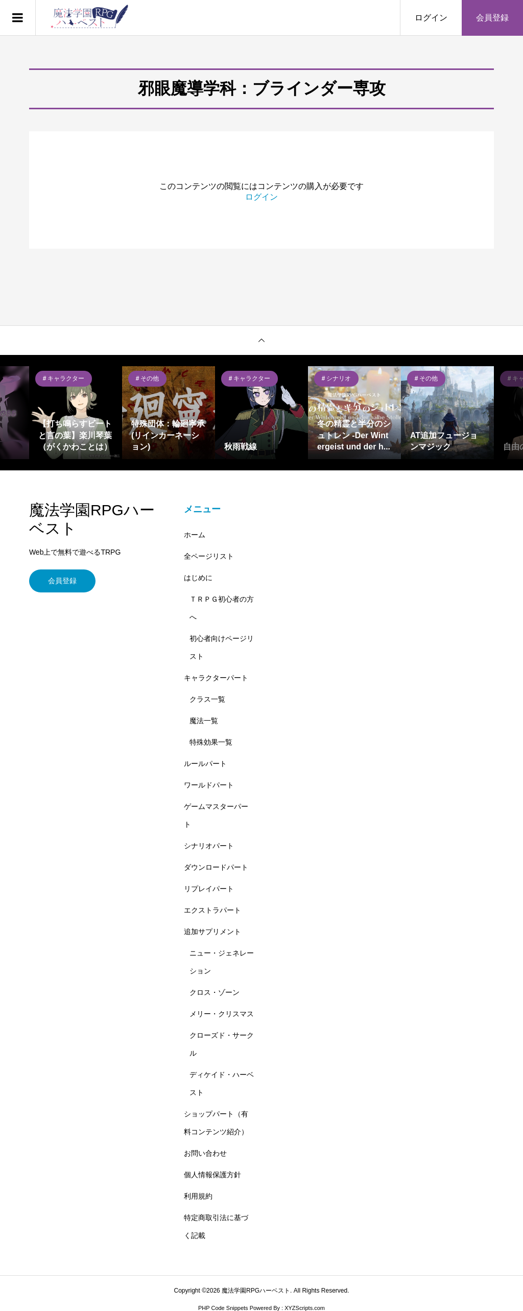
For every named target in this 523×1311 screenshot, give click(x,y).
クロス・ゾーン (214, 992)
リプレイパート (209, 889)
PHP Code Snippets (223, 1308)
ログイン (431, 17)
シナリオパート (209, 846)
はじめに (198, 578)
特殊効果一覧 (210, 742)
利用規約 (198, 1196)
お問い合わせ (205, 1153)
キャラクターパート (216, 678)
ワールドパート (209, 785)
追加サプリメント (212, 931)
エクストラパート (212, 910)
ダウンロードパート (216, 867)
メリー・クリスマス (221, 1014)
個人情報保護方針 (212, 1175)
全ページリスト (209, 556)
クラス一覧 (207, 699)
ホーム (194, 535)
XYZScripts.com (304, 1308)
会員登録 (492, 17)
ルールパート (205, 763)
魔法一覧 (203, 721)
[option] (75, 412)
